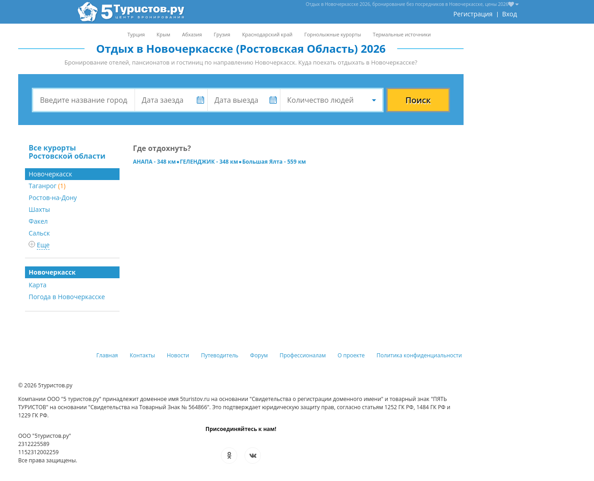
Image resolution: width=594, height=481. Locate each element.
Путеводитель (219, 355)
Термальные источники (402, 34)
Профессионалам (303, 355)
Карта (37, 285)
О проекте (351, 355)
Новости (178, 355)
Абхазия (192, 34)
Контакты (142, 355)
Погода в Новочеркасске (67, 296)
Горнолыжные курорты (332, 34)
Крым (163, 34)
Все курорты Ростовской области (67, 152)
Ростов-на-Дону (53, 197)
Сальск (39, 233)
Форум (259, 355)
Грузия (222, 34)
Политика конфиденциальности (419, 355)
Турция (136, 34)
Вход (509, 14)
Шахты (39, 209)
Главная (107, 355)
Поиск (418, 100)
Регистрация (472, 14)
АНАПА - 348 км (154, 161)
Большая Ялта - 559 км (274, 161)
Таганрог (47, 185)
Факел (38, 221)
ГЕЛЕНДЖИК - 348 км (209, 161)
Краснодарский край (267, 34)
